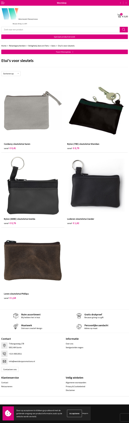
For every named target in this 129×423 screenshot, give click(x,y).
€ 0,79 (73, 148)
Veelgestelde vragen (74, 347)
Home (4, 45)
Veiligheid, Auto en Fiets (38, 45)
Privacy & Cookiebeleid (75, 386)
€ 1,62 (73, 223)
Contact (4, 382)
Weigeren (85, 413)
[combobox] (60, 29)
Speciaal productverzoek (64, 36)
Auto (53, 45)
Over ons (69, 343)
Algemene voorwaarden (76, 382)
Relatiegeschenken (17, 45)
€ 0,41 (10, 148)
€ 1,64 (10, 297)
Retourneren (6, 386)
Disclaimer (70, 390)
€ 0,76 (10, 223)
